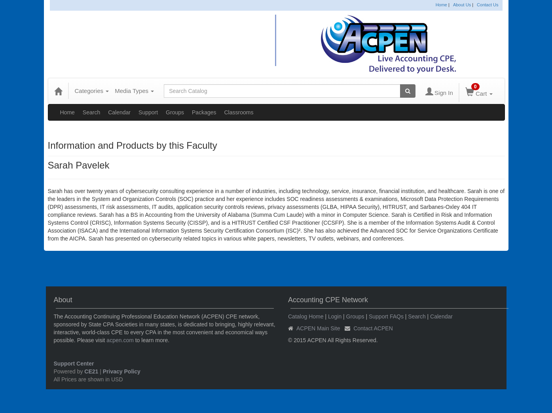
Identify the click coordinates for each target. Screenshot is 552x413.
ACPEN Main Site (318, 328)
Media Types (134, 90)
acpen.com (119, 340)
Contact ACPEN (373, 328)
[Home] (58, 91)
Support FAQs (386, 316)
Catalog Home (306, 316)
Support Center (74, 363)
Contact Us (487, 4)
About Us (462, 4)
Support (148, 112)
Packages (204, 112)
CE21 (91, 371)
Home (441, 4)
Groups (175, 112)
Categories (92, 90)
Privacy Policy (121, 371)
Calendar (119, 112)
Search (91, 112)
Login (334, 316)
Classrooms (239, 112)
